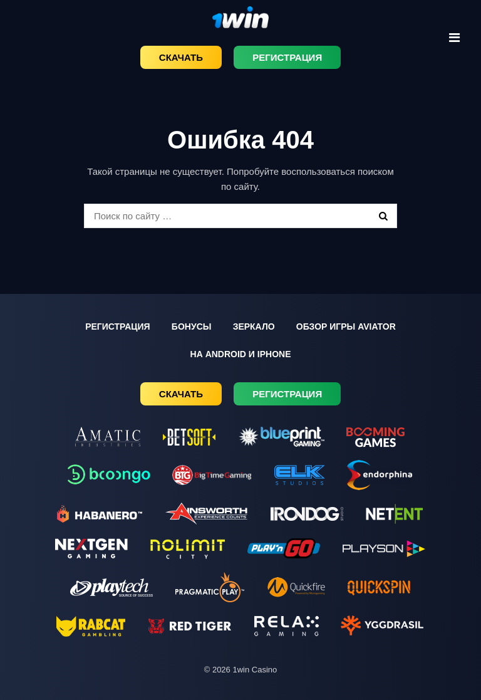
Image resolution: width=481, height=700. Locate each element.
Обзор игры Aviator (346, 326)
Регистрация (287, 57)
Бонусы (192, 326)
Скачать (181, 57)
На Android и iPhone (240, 354)
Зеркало (254, 326)
